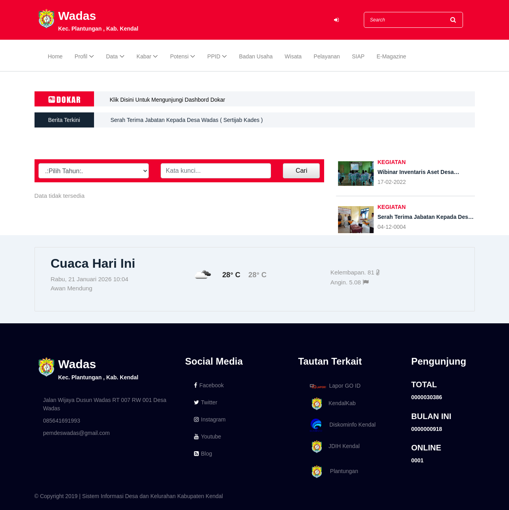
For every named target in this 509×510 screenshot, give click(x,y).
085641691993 (61, 420)
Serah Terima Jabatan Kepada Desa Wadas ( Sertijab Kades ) (187, 120)
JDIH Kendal (333, 446)
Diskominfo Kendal (342, 425)
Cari (301, 170)
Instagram (210, 419)
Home (55, 56)
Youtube (207, 436)
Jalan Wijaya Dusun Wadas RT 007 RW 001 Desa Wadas (105, 404)
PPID (214, 56)
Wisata (293, 56)
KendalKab (331, 403)
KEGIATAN (392, 162)
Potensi (179, 56)
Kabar (143, 56)
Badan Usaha (256, 56)
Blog (203, 453)
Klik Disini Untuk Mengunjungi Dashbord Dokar (167, 100)
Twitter (205, 402)
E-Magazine (391, 56)
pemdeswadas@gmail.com (76, 433)
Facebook (209, 385)
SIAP (358, 56)
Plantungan (332, 471)
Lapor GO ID (335, 385)
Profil (81, 56)
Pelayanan (327, 56)
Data (112, 56)
